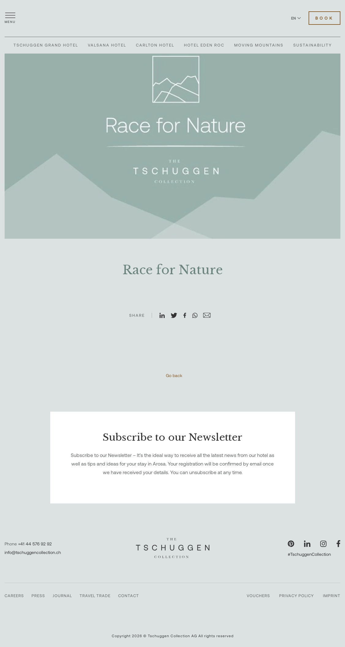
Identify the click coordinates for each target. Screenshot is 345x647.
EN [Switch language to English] (296, 18)
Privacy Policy (296, 595)
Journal (62, 595)
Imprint (331, 595)
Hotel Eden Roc (204, 45)
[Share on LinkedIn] (165, 316)
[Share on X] (177, 316)
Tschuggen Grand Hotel (45, 45)
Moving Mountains (258, 45)
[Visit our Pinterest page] (291, 543)
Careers (14, 595)
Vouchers (258, 595)
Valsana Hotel (107, 45)
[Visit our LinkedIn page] (307, 543)
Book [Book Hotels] (324, 18)
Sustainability (312, 45)
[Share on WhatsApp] (197, 316)
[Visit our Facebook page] (338, 543)
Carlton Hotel (155, 45)
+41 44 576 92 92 (35, 543)
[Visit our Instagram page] (323, 543)
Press (38, 595)
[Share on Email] (209, 316)
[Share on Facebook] (187, 316)
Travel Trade (95, 595)
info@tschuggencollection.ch (33, 552)
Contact (128, 595)
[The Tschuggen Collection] (172, 18)
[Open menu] (10, 18)
